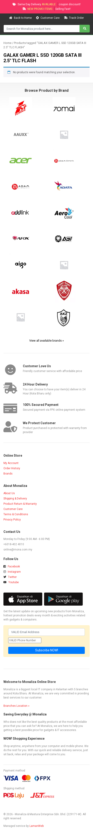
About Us (9, 493)
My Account (11, 463)
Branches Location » (16, 705)
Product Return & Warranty (20, 503)
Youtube (11, 582)
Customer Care (48, 17)
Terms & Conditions (15, 514)
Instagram (12, 571)
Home (7, 43)
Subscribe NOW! (46, 650)
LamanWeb (36, 826)
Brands (8, 473)
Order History (11, 468)
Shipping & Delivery (15, 498)
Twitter (10, 577)
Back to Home (20, 17)
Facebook (11, 566)
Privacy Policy (12, 519)
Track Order (74, 17)
